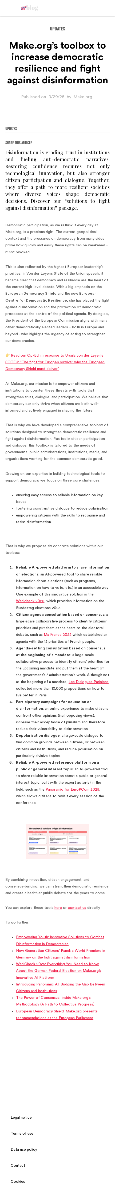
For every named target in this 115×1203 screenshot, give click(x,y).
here (58, 908)
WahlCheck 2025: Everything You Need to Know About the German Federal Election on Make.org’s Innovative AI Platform (58, 970)
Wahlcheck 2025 (30, 601)
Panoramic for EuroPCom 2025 (72, 789)
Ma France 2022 (58, 635)
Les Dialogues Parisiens (89, 682)
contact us (77, 908)
